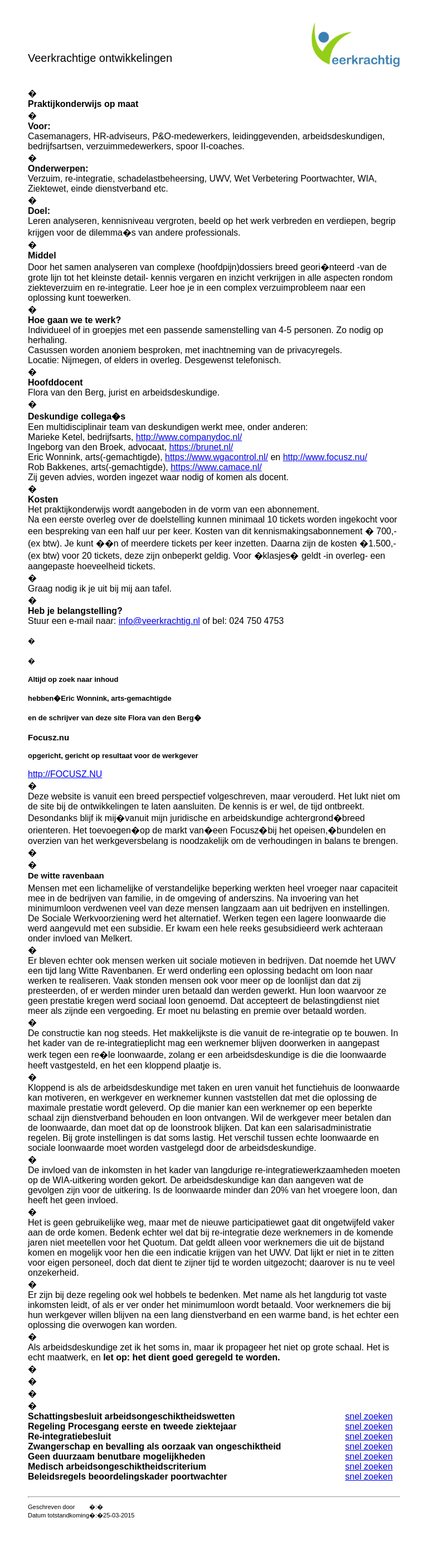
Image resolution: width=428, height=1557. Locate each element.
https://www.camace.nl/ (216, 467)
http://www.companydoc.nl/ (189, 437)
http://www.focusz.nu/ (325, 457)
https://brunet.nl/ (201, 447)
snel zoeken (368, 1416)
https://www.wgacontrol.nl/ (216, 457)
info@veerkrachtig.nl (159, 621)
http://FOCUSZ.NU (65, 774)
